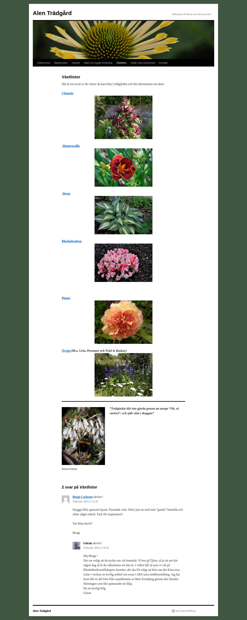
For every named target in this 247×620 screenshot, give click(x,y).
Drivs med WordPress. (186, 611)
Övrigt (66, 350)
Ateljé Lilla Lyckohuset (142, 62)
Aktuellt (76, 62)
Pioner (66, 298)
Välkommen (43, 62)
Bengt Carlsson (83, 497)
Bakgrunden (61, 62)
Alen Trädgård (52, 13)
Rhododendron (72, 241)
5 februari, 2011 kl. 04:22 (96, 548)
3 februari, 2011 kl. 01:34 (85, 501)
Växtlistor (121, 62)
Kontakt (163, 62)
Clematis (67, 93)
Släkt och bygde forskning (98, 62)
